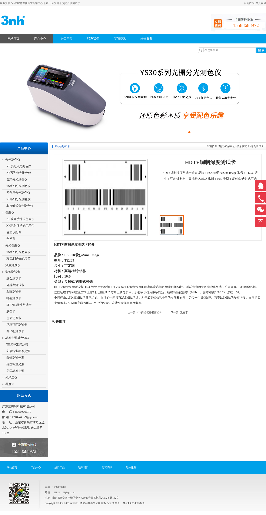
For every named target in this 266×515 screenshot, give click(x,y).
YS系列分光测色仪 (18, 166)
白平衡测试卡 (15, 331)
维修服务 (146, 38)
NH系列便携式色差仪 (20, 225)
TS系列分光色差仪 (18, 252)
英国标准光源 (15, 364)
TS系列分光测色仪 (18, 186)
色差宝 (10, 238)
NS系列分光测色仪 (18, 172)
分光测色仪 (12, 159)
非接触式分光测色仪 (19, 205)
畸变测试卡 (13, 298)
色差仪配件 (13, 232)
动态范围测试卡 (16, 324)
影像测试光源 (15, 357)
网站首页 (13, 38)
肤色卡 (10, 311)
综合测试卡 (13, 278)
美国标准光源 (15, 371)
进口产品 (67, 38)
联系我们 (93, 38)
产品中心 (40, 38)
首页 (221, 146)
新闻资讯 (120, 38)
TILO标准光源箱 (17, 344)
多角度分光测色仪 (18, 192)
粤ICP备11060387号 (133, 503)
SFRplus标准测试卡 (18, 304)
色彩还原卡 (13, 318)
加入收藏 (261, 3)
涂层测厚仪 (12, 265)
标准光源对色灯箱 (17, 337)
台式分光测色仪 (16, 179)
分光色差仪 (12, 245)
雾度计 (9, 384)
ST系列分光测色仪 (18, 199)
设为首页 (249, 3)
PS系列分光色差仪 (18, 258)
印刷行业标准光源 (18, 351)
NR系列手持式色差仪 (20, 219)
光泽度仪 (11, 377)
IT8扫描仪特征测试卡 (149, 312)
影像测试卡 (12, 271)
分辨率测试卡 (15, 285)
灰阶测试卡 (13, 291)
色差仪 (9, 212)
